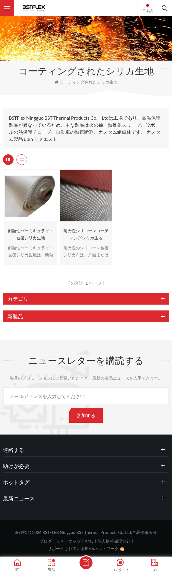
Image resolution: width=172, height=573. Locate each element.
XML (89, 541)
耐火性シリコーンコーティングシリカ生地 (86, 234)
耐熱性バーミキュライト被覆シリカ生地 (30, 234)
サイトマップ (68, 541)
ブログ (45, 541)
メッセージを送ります (86, 562)
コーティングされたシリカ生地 (86, 81)
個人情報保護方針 (113, 541)
